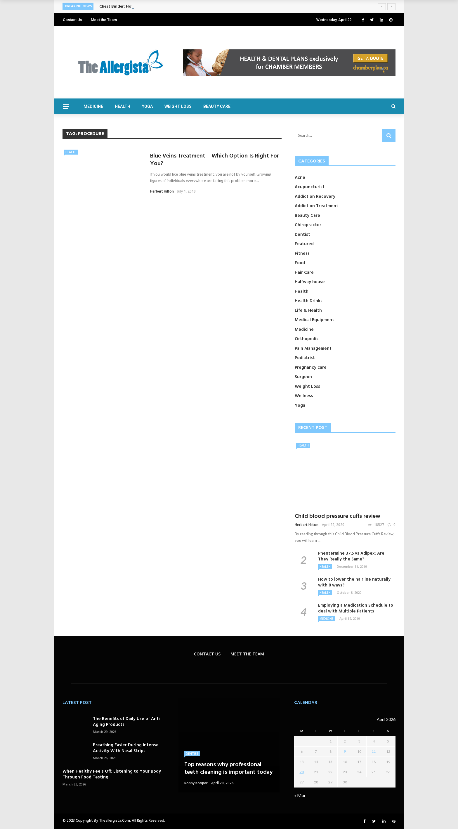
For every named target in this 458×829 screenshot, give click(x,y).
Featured (304, 244)
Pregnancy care (311, 367)
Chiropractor (308, 225)
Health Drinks (308, 300)
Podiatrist (305, 357)
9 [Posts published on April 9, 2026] (345, 751)
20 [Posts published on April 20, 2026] (302, 772)
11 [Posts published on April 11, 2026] (374, 751)
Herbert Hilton (162, 191)
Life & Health (308, 310)
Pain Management (313, 348)
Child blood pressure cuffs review (337, 516)
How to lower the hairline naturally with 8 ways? (354, 582)
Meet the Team (104, 20)
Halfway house (310, 281)
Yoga (147, 106)
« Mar (300, 795)
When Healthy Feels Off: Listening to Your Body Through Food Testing (112, 774)
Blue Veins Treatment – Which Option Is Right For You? (214, 159)
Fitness (302, 253)
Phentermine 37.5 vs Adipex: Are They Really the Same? (351, 556)
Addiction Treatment (316, 206)
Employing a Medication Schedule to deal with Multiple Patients (355, 608)
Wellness (304, 395)
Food (300, 262)
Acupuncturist (310, 187)
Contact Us (72, 20)
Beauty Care (216, 106)
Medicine (93, 106)
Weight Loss (178, 106)
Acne (300, 177)
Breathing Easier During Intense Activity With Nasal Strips (126, 748)
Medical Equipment (314, 319)
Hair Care (304, 272)
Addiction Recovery (315, 196)
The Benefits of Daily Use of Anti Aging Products (126, 721)
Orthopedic (307, 338)
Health (122, 106)
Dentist (302, 234)
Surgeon (303, 376)
